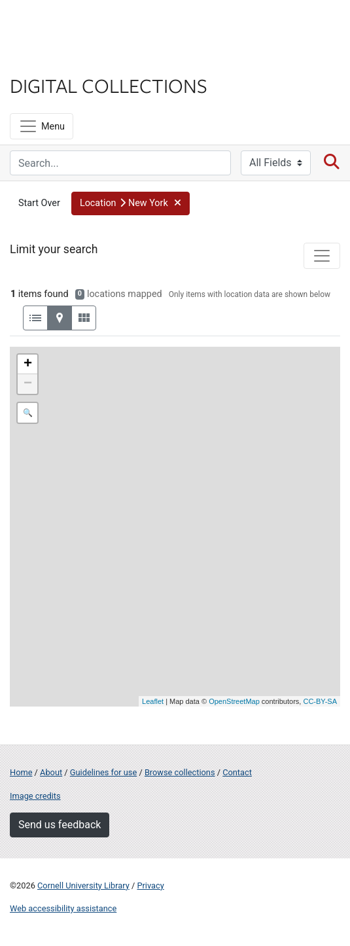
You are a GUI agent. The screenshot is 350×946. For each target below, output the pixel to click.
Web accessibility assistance (63, 908)
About (51, 772)
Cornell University (75, 25)
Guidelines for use (103, 772)
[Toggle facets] (322, 256)
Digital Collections (108, 85)
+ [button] (28, 364)
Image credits (35, 796)
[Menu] (41, 126)
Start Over (39, 203)
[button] (130, 203)
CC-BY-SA (320, 701)
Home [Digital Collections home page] (21, 772)
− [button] (28, 384)
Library (49, 60)
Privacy (150, 885)
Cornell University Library (83, 885)
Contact (237, 772)
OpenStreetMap (234, 701)
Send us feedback (59, 824)
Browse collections (180, 772)
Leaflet (153, 701)
